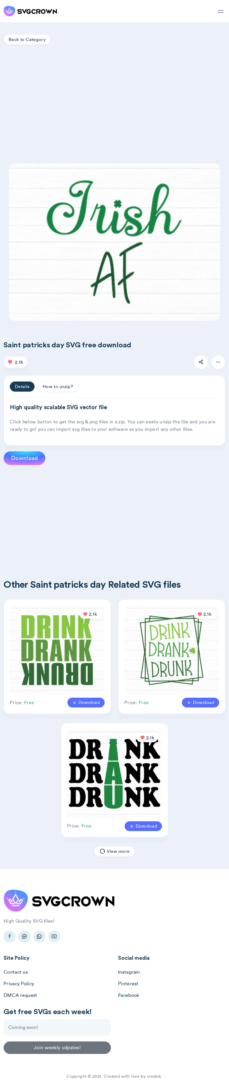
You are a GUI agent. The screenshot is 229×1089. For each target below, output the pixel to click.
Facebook (128, 995)
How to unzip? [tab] (58, 386)
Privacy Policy (19, 983)
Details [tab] (22, 386)
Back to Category (27, 39)
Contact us (16, 972)
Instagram (129, 972)
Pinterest (128, 983)
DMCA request (20, 995)
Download (24, 458)
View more (114, 851)
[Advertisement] (114, 101)
